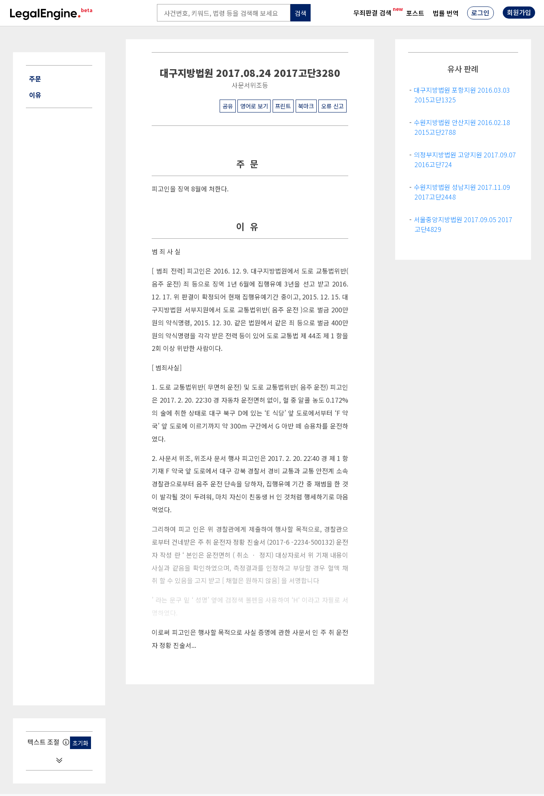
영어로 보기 (254, 106)
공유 (227, 106)
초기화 (80, 743)
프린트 (283, 106)
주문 (35, 78)
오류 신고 (332, 106)
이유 (35, 95)
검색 (300, 13)
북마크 (306, 106)
